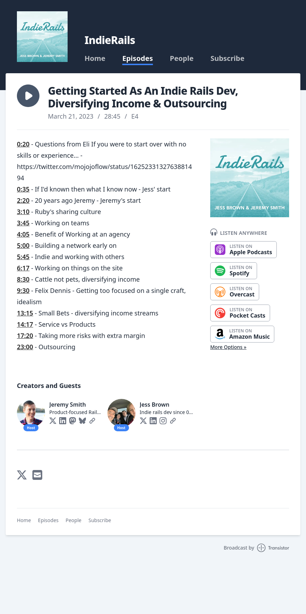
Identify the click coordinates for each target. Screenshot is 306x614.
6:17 (23, 268)
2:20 (23, 200)
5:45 (23, 256)
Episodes (137, 58)
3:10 (23, 211)
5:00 (23, 245)
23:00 (25, 347)
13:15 (25, 313)
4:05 (23, 234)
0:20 (23, 144)
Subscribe (228, 58)
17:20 (25, 335)
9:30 (23, 290)
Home (95, 58)
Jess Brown (154, 404)
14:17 (25, 324)
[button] (28, 95)
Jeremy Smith (67, 404)
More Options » (228, 347)
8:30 (23, 279)
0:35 (23, 189)
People (181, 58)
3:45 (23, 223)
